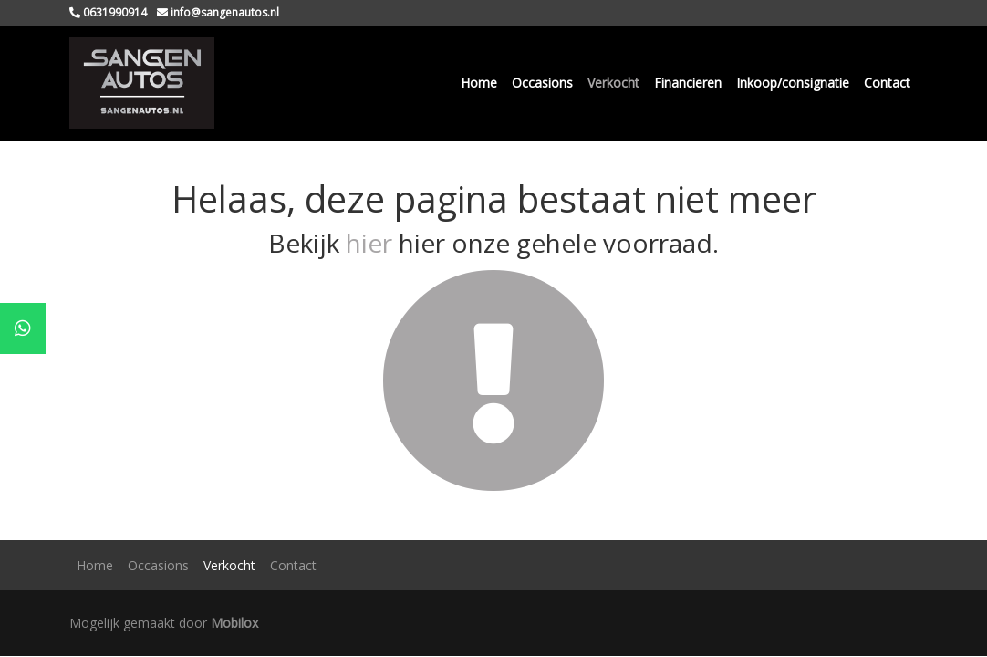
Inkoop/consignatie (792, 82)
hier (369, 242)
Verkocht (613, 82)
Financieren (688, 82)
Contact (887, 82)
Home (479, 82)
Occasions (542, 82)
